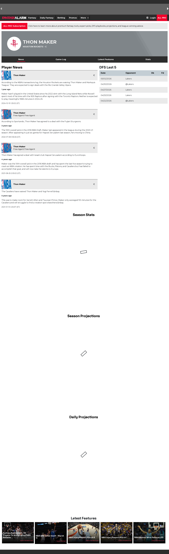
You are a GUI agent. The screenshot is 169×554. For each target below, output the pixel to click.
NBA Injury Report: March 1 (114, 537)
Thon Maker (19, 75)
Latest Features (106, 59)
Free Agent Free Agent (24, 115)
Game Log (61, 59)
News (21, 59)
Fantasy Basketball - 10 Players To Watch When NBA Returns (17, 535)
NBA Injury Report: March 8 (82, 537)
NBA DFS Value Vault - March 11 (50, 537)
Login (153, 18)
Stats (148, 59)
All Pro (162, 18)
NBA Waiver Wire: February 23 (148, 537)
